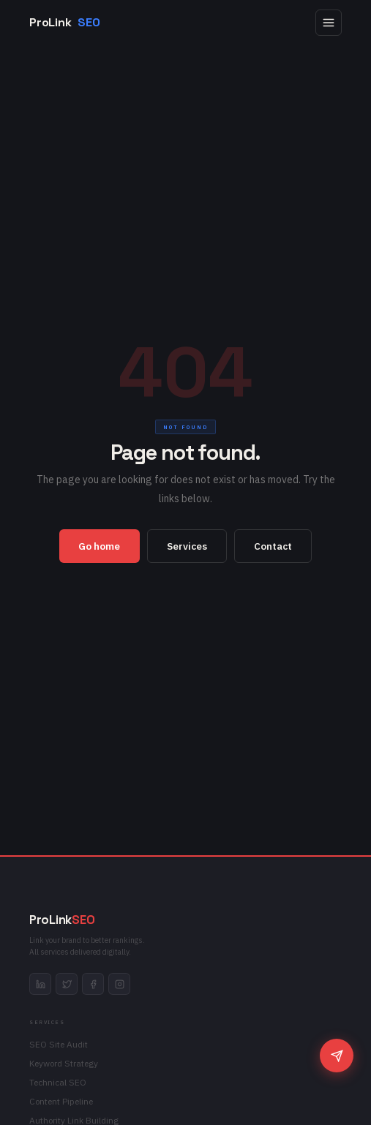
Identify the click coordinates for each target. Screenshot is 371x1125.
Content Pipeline (61, 1101)
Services (187, 546)
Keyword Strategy (63, 1063)
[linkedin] (40, 984)
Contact (273, 546)
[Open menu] (328, 23)
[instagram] (119, 984)
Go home (99, 546)
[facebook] (93, 984)
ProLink (64, 22)
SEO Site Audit (58, 1044)
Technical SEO (57, 1082)
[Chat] (336, 1055)
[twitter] (67, 984)
